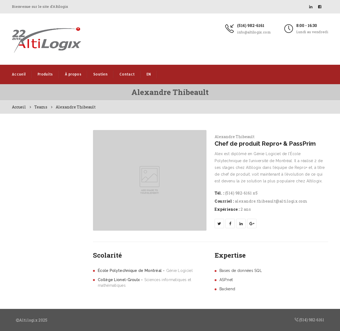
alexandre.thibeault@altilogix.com (271, 201)
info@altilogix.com (254, 32)
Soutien (100, 74)
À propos (73, 74)
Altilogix (28, 320)
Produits (45, 74)
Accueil (19, 74)
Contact (127, 74)
